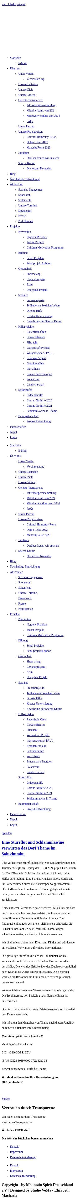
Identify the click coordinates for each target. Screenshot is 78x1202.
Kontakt (14, 1146)
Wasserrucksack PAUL (40, 353)
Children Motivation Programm (45, 247)
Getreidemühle (35, 363)
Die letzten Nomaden (39, 168)
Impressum (16, 1151)
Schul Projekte (35, 258)
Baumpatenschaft (28, 416)
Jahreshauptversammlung (41, 105)
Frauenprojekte (35, 300)
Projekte (15, 226)
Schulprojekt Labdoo (39, 263)
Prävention (24, 231)
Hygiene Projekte (37, 237)
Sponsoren (24, 194)
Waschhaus (33, 368)
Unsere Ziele (25, 89)
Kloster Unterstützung (39, 316)
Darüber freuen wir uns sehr (43, 158)
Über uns (15, 68)
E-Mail (22, 63)
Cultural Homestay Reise (41, 136)
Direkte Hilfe (34, 310)
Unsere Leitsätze (28, 84)
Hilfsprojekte (26, 326)
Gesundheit (25, 268)
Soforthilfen (25, 389)
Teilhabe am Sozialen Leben (43, 305)
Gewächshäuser (36, 337)
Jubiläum (23, 152)
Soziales (23, 295)
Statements (24, 200)
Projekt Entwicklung (39, 421)
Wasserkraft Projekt (38, 347)
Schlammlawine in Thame (42, 411)
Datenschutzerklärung (23, 1157)
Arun (30, 284)
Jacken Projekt (35, 242)
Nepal (13, 432)
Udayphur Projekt (37, 289)
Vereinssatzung (35, 79)
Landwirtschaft (35, 384)
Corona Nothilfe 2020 (39, 400)
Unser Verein (25, 73)
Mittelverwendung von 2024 (43, 115)
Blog (13, 174)
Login (13, 437)
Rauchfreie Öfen (36, 331)
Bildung (23, 252)
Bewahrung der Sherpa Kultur (44, 321)
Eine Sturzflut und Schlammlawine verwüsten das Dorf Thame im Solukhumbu (33, 848)
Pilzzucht (32, 342)
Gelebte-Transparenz (30, 100)
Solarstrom (33, 379)
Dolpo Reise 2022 (37, 142)
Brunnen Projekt (36, 358)
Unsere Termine (27, 205)
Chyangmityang (36, 279)
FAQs (30, 121)
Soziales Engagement (30, 189)
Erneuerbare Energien (39, 374)
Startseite (15, 57)
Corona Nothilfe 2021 (39, 405)
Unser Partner (26, 126)
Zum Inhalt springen (13, 4)
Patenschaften (18, 426)
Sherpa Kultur (26, 163)
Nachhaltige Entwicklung (25, 179)
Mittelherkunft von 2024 (41, 110)
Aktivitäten (16, 184)
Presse (22, 216)
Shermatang (34, 274)
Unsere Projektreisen (30, 131)
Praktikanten (25, 221)
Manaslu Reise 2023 (38, 147)
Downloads (25, 210)
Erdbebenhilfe (35, 395)
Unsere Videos (26, 94)
